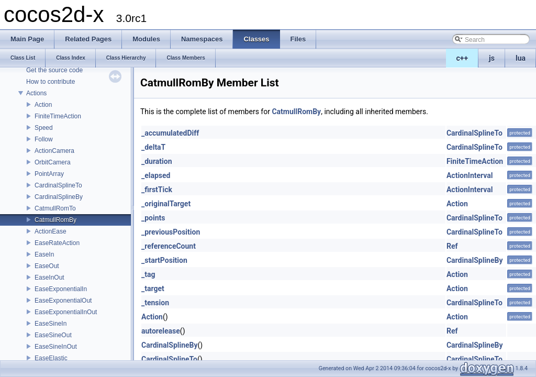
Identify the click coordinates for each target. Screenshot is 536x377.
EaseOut (47, 266)
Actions (36, 93)
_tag (148, 274)
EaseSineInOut (56, 346)
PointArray (49, 174)
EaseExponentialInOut (66, 312)
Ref (452, 246)
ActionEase (50, 231)
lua (521, 58)
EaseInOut (49, 277)
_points (153, 218)
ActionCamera (54, 150)
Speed (44, 127)
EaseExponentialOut (63, 300)
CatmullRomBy (55, 220)
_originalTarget (166, 203)
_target (152, 288)
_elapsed (156, 175)
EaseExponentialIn (61, 289)
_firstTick (156, 189)
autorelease (160, 331)
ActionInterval (469, 175)
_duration (156, 161)
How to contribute (50, 81)
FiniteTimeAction (58, 116)
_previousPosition (170, 232)
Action (43, 104)
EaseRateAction (57, 243)
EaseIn (44, 254)
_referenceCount (168, 246)
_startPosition (164, 260)
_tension (155, 302)
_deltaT (153, 147)
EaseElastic (51, 358)
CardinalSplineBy (59, 197)
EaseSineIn (50, 323)
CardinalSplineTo (58, 185)
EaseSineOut (53, 335)
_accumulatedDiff (170, 133)
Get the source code (54, 70)
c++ (462, 58)
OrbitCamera (53, 162)
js (492, 58)
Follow (44, 139)
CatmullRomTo (55, 208)
